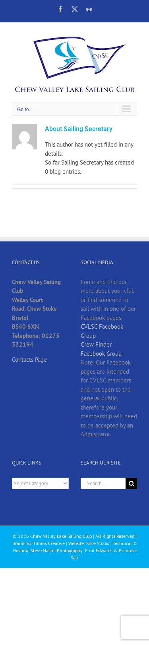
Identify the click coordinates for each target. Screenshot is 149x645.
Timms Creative (49, 543)
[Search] (131, 483)
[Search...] (103, 483)
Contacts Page (29, 359)
